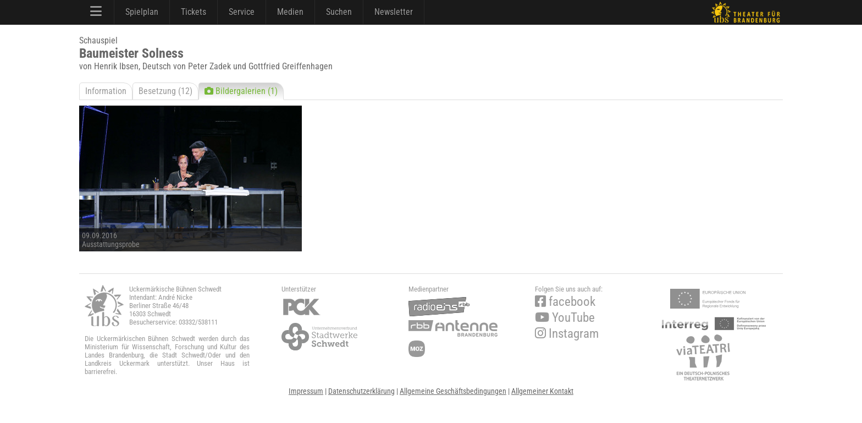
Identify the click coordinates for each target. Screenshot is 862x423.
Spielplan (141, 12)
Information (105, 91)
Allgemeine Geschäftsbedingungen (453, 391)
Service (242, 12)
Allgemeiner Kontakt (542, 391)
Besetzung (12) (165, 91)
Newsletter (393, 12)
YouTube (565, 317)
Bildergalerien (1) (241, 91)
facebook (565, 301)
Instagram (567, 333)
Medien (290, 12)
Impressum (306, 391)
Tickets (193, 12)
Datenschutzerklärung (361, 391)
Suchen (339, 12)
